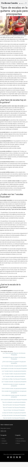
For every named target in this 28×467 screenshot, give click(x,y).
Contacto (3, 441)
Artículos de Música (20, 441)
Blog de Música (19, 438)
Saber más (3, 431)
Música (17, 443)
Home (3, 438)
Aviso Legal (4, 443)
